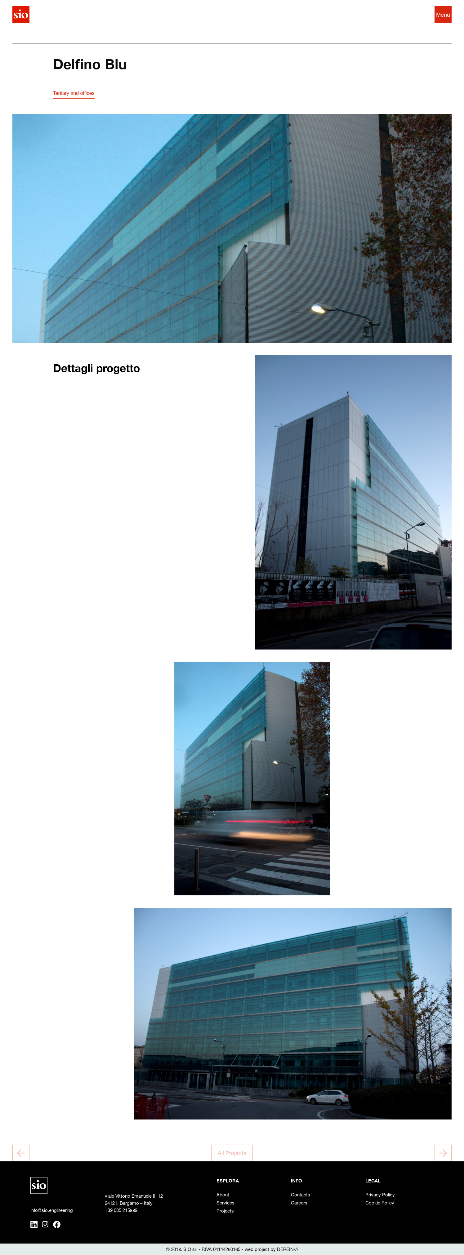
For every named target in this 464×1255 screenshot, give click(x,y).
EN (419, 14)
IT (408, 14)
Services (225, 1202)
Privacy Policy (380, 1194)
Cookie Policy (379, 1202)
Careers (299, 1202)
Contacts (300, 1194)
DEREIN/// (287, 1249)
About (222, 1194)
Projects (225, 1210)
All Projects (232, 1154)
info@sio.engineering (51, 1210)
